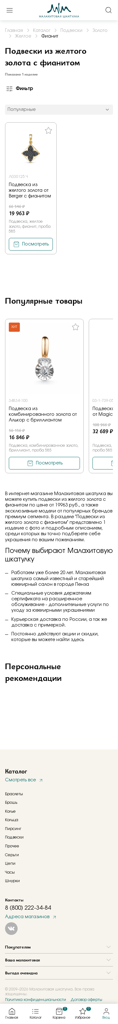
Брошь (11, 802)
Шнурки (12, 881)
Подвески (14, 837)
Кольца (11, 820)
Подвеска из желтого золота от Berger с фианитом (30, 190)
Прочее (12, 846)
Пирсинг (13, 829)
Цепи (10, 863)
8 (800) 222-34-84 (28, 908)
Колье (10, 811)
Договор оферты (86, 1000)
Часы (10, 872)
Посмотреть (35, 244)
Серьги (12, 855)
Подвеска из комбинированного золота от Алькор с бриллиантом (43, 414)
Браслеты (14, 794)
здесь (77, 640)
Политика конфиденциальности (35, 1000)
